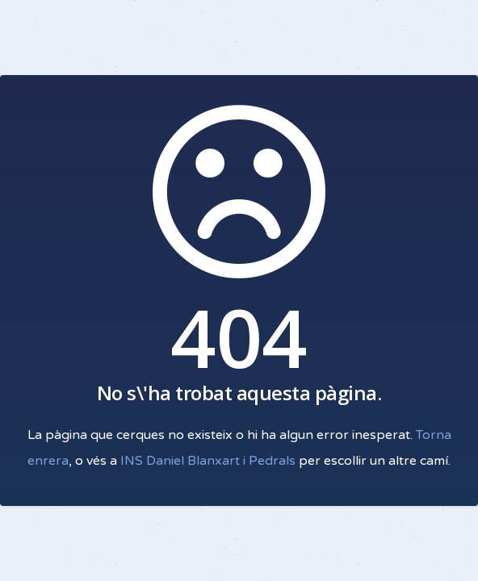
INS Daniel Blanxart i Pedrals (208, 461)
